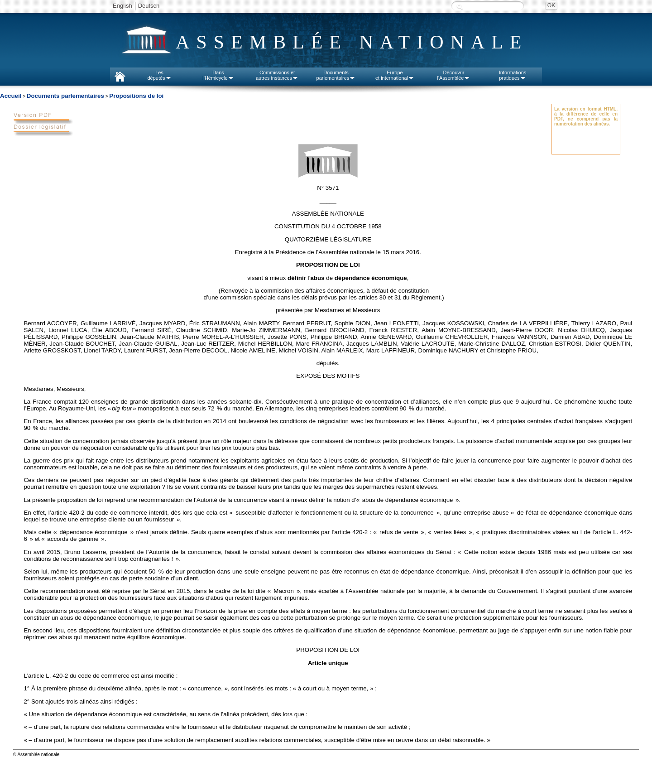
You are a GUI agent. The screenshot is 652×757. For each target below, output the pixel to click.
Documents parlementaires (65, 95)
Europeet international (394, 75)
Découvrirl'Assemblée (453, 75)
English (122, 5)
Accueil (10, 95)
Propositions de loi (136, 95)
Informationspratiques (513, 75)
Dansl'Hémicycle (218, 75)
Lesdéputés (159, 75)
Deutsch (149, 5)
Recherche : (459, 6)
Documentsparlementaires (336, 75)
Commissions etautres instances (277, 75)
